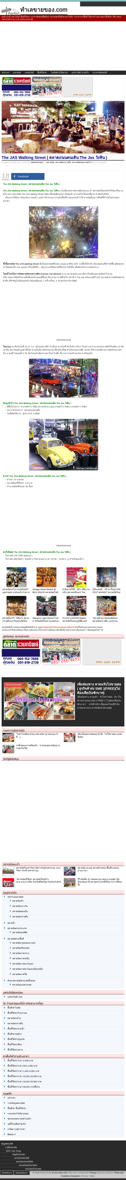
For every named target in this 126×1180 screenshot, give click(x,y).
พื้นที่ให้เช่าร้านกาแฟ (17, 1013)
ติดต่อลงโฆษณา (22, 1172)
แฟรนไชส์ (29, 72)
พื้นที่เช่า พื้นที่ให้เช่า (17, 1108)
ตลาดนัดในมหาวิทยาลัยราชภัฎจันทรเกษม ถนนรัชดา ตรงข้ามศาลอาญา (38, 869)
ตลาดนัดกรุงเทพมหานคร (24, 943)
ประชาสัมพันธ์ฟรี (100, 72)
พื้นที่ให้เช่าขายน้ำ (16, 1029)
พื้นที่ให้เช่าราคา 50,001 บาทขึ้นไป (24, 1087)
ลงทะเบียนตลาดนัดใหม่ (24, 1161)
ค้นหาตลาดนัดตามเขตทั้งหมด (21, 980)
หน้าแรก (5, 72)
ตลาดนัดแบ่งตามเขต (21, 985)
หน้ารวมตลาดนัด (15, 897)
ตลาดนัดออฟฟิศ (19, 932)
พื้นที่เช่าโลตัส (14, 1008)
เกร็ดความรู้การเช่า (16, 1129)
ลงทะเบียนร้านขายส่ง (33, 1168)
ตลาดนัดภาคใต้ (19, 974)
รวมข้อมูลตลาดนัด (16, 1103)
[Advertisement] (63, 46)
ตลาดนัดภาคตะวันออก (22, 964)
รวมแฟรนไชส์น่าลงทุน (18, 1113)
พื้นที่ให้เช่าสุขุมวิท (16, 1039)
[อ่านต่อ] (107, 707)
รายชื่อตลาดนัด (11, 1147)
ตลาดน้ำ (11, 923)
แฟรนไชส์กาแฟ (15, 997)
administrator (37, 162)
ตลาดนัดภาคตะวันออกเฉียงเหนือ (27, 969)
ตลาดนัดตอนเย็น (20, 911)
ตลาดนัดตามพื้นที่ (16, 939)
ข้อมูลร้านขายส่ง (18, 1154)
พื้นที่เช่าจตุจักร (15, 1034)
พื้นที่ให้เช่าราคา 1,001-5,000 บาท (23, 1071)
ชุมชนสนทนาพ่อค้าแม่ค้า (19, 1118)
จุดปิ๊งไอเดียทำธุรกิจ (17, 1124)
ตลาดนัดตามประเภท (17, 928)
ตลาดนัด (17, 72)
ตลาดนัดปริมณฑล (20, 948)
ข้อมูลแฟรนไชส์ (7, 1143)
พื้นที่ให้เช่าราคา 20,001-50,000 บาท (25, 1081)
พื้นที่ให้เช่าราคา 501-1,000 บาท (22, 1066)
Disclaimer (75, 1176)
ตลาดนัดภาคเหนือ (20, 958)
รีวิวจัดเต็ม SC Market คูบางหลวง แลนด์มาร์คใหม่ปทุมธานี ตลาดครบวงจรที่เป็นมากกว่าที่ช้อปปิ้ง (100, 882)
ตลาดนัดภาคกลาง (20, 953)
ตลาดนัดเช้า (18, 901)
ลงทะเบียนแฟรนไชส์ (21, 1158)
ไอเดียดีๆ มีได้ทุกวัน (59, 72)
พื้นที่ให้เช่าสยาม (15, 1050)
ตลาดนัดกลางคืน (63, 162)
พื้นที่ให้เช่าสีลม (15, 1044)
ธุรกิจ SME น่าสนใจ (80, 72)
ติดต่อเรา (12, 1134)
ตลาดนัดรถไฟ (14, 1018)
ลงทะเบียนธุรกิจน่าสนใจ (28, 1165)
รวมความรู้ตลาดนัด (13, 730)
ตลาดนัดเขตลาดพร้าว (82, 162)
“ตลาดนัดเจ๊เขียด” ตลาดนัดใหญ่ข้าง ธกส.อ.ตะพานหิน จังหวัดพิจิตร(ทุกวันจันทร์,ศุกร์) (38, 880)
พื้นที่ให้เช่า (42, 72)
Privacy (93, 1173)
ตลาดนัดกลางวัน (20, 906)
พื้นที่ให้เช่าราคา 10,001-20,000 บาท (25, 1076)
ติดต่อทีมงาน (7, 1172)
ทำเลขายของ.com (59, 1173)
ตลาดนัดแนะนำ (11, 864)
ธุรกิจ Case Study (13, 1151)
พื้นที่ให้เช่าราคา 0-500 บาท (20, 1060)
